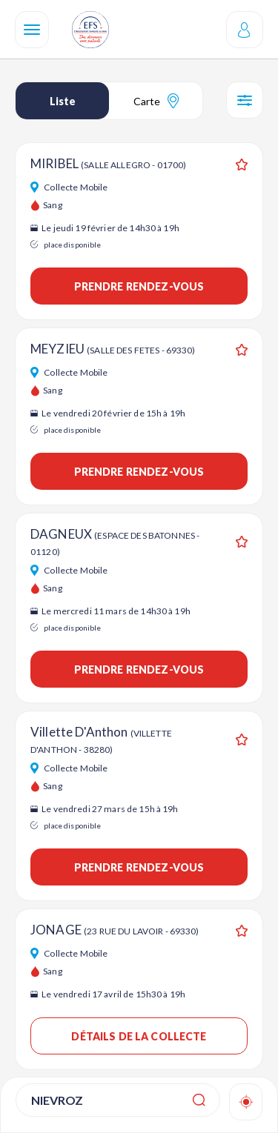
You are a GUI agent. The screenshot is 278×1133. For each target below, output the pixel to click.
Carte (156, 100)
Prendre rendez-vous (139, 286)
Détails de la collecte (138, 1036)
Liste (63, 101)
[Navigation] (32, 29)
